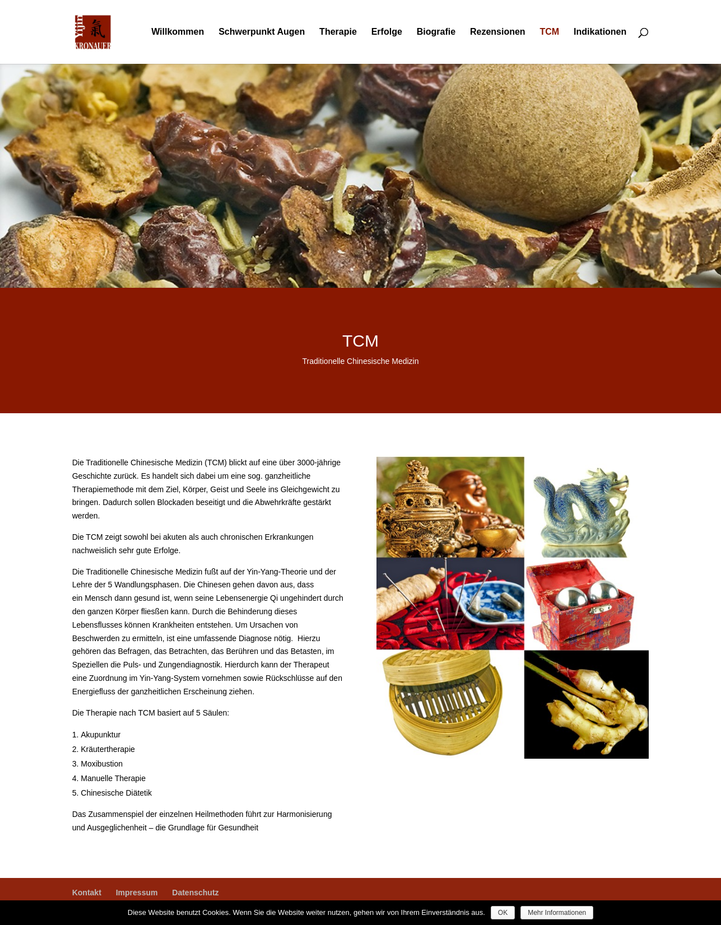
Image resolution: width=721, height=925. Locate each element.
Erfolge (386, 32)
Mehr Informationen (557, 913)
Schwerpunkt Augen (261, 32)
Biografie (436, 32)
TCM (550, 32)
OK (503, 913)
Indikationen (600, 32)
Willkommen (177, 32)
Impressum (137, 892)
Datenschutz (195, 892)
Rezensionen (497, 32)
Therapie (338, 32)
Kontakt (86, 892)
